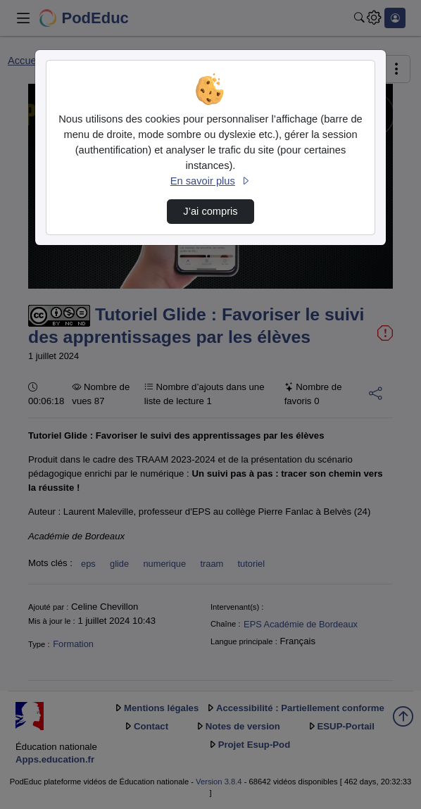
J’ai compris (210, 211)
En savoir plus (210, 181)
